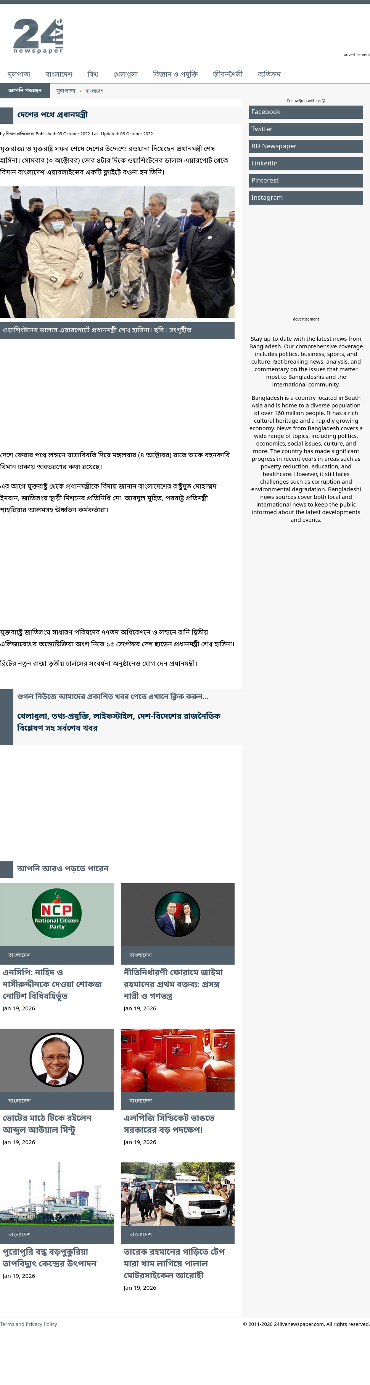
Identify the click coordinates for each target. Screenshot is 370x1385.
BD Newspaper (274, 146)
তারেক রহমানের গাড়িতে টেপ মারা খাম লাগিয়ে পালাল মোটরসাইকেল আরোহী (174, 1264)
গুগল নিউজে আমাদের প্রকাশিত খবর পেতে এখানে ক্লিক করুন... (113, 697)
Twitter (262, 129)
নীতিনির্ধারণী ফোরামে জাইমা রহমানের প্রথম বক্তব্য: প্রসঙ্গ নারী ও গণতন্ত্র (173, 985)
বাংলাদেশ (58, 74)
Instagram (267, 198)
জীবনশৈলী (228, 74)
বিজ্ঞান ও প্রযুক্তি (175, 74)
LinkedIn (264, 163)
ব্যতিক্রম (269, 74)
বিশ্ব (92, 74)
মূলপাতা (19, 74)
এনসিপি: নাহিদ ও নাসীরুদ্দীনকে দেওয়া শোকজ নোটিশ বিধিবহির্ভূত (52, 985)
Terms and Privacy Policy (28, 1324)
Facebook (265, 112)
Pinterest (264, 180)
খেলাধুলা (125, 74)
